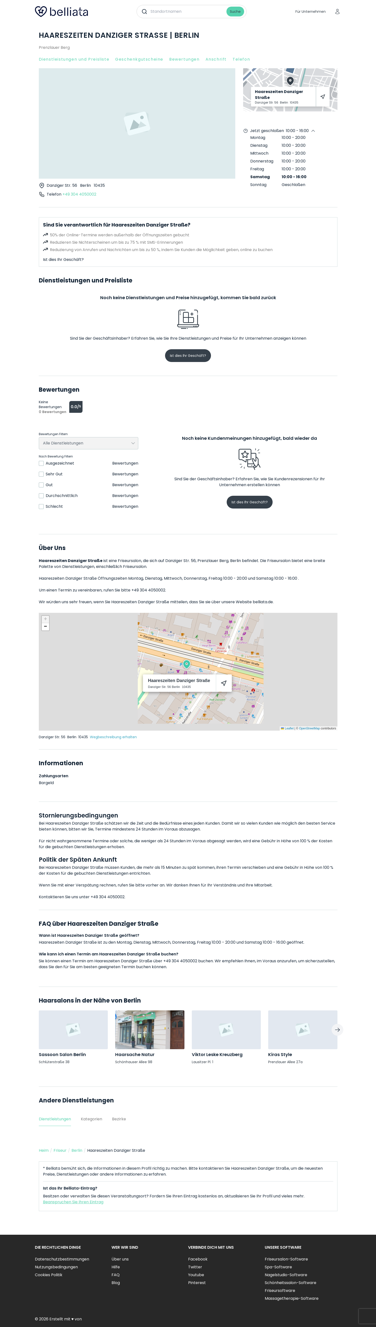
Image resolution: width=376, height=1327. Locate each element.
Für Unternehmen (310, 11)
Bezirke (119, 1119)
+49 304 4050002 (79, 194)
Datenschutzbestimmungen (62, 1259)
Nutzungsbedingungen (56, 1267)
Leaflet (287, 728)
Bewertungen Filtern (53, 434)
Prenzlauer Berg (54, 47)
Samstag (260, 177)
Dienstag (258, 145)
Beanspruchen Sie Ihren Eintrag (73, 1202)
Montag (257, 137)
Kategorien (91, 1119)
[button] (187, 664)
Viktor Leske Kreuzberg (217, 1054)
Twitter (195, 1267)
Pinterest (197, 1283)
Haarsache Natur (134, 1054)
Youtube (196, 1275)
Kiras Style (280, 1054)
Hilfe (115, 1267)
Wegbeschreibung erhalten (113, 737)
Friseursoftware (280, 1290)
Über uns (120, 1259)
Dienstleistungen (55, 1119)
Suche (235, 11)
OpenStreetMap (309, 728)
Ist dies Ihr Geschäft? (63, 259)
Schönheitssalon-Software (290, 1283)
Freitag (257, 169)
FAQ (115, 1275)
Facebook (198, 1259)
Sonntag (258, 185)
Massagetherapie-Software (292, 1298)
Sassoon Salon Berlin (62, 1054)
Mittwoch (259, 153)
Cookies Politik (48, 1275)
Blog (115, 1283)
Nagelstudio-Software (286, 1275)
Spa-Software (278, 1267)
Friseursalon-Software (286, 1259)
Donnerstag (261, 161)
